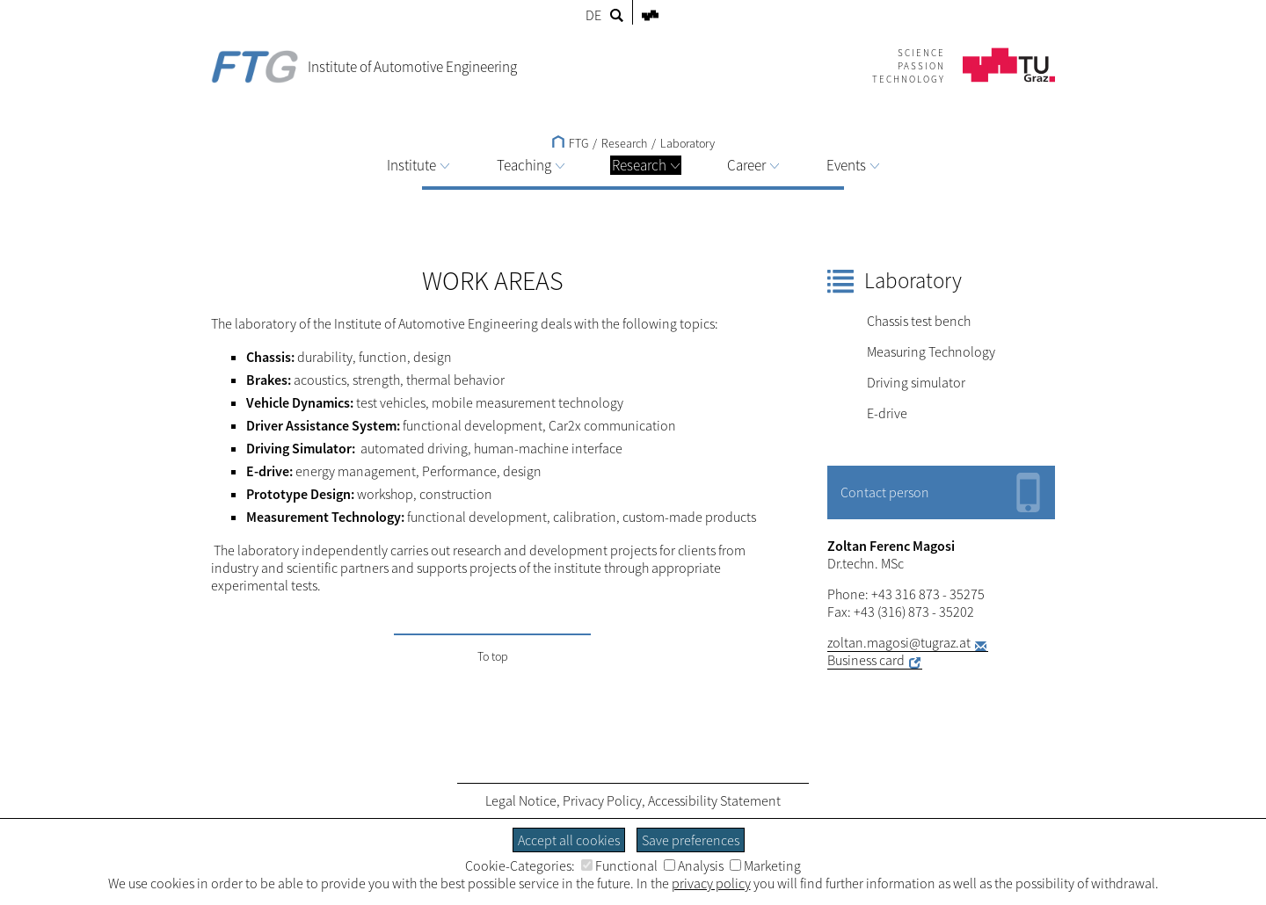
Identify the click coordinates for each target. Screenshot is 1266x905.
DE (593, 15)
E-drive (887, 413)
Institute (418, 165)
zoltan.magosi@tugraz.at (899, 642)
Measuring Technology (931, 351)
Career (753, 165)
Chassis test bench (919, 320)
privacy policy (711, 883)
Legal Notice (521, 800)
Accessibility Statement (714, 800)
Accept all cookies (569, 840)
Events (852, 165)
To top (492, 656)
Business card (866, 660)
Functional (619, 865)
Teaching (530, 165)
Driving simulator (916, 382)
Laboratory (687, 143)
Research (646, 165)
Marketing (765, 865)
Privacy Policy (602, 800)
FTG (570, 143)
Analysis (694, 865)
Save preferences (690, 840)
